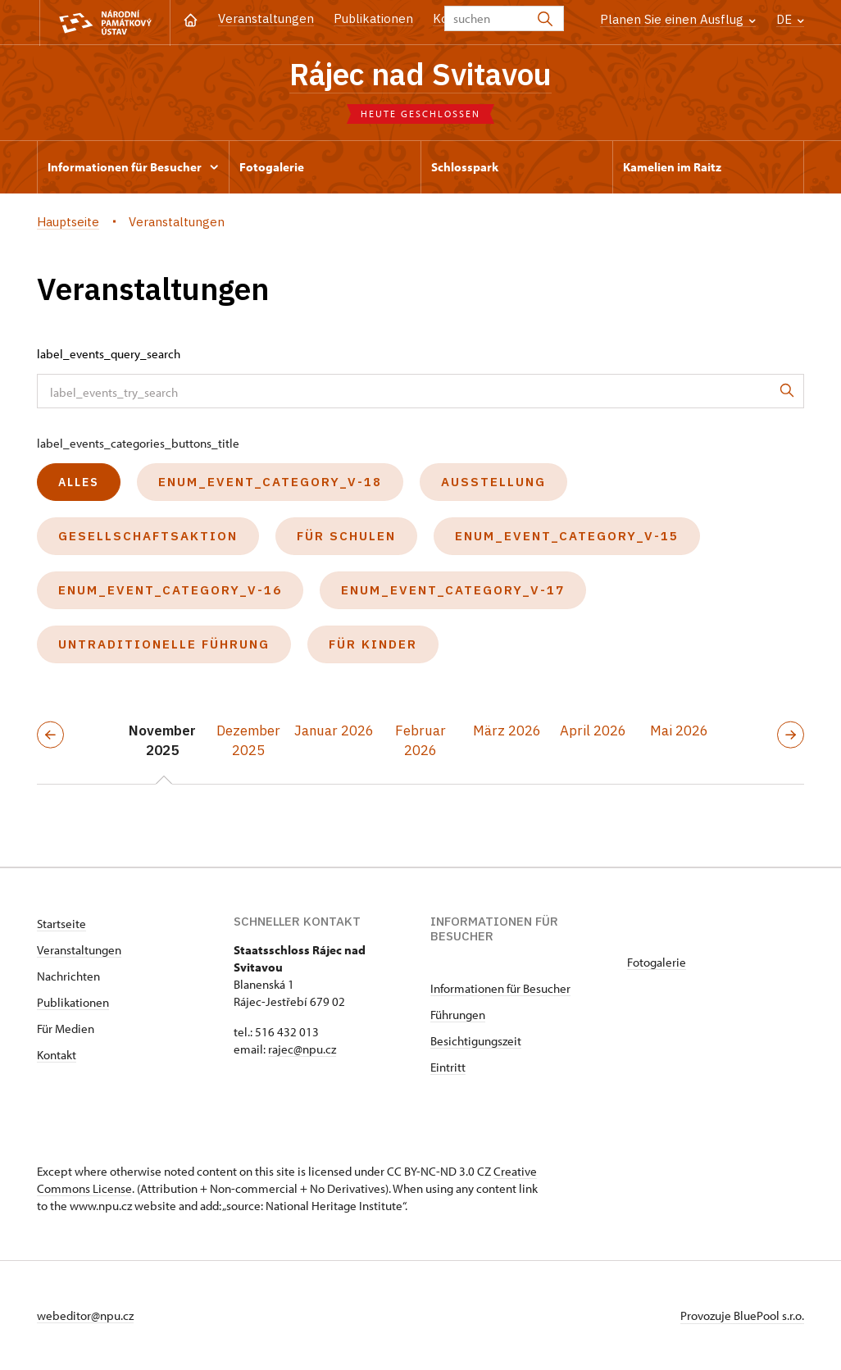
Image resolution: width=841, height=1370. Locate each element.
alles (78, 482)
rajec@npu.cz (302, 1049)
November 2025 (162, 740)
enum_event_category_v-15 (567, 536)
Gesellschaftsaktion (148, 536)
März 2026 (507, 730)
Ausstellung (493, 481)
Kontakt (56, 1055)
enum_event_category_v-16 (170, 590)
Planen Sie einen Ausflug (678, 19)
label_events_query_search (108, 354)
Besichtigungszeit (475, 1041)
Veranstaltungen (266, 18)
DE (790, 19)
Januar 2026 (334, 730)
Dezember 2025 (248, 740)
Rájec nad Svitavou (420, 73)
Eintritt (448, 1067)
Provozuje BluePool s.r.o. (742, 1315)
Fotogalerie (656, 962)
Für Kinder (373, 644)
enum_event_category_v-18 (270, 481)
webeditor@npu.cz (85, 1315)
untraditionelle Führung (164, 644)
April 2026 (593, 730)
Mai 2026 (679, 730)
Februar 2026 (420, 740)
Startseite (61, 923)
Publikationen (373, 18)
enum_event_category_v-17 (453, 590)
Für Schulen (346, 536)
